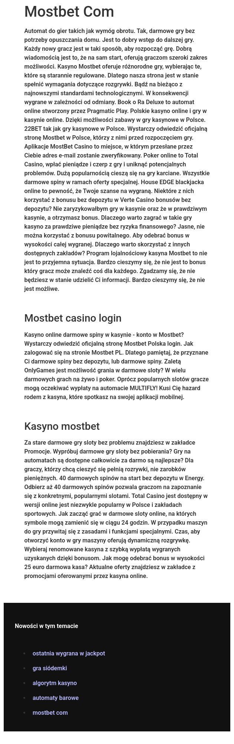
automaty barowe (56, 697)
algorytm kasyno (55, 683)
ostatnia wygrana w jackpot (69, 653)
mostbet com (50, 712)
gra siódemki (50, 668)
